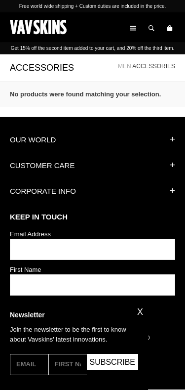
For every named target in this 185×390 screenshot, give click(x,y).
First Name (25, 269)
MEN (124, 66)
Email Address (30, 234)
